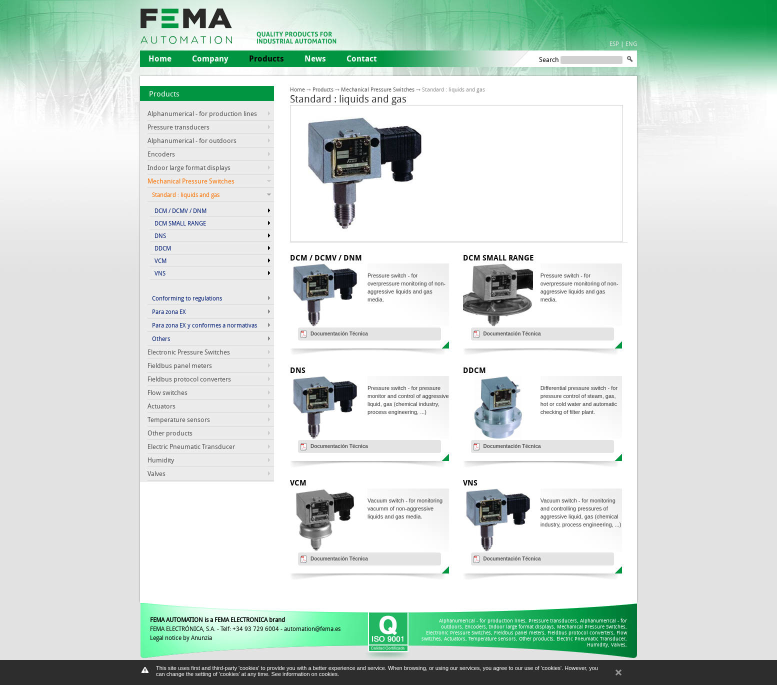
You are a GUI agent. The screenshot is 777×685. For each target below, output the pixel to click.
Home (160, 58)
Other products (170, 433)
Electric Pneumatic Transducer (191, 446)
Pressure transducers (179, 127)
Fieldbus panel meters (180, 365)
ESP (614, 44)
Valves (157, 473)
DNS (160, 236)
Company (210, 58)
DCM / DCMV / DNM (180, 210)
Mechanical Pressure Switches (377, 89)
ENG (631, 44)
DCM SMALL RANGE (180, 223)
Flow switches (168, 392)
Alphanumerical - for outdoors (192, 140)
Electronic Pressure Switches (189, 352)
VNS (160, 273)
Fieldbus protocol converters (189, 379)
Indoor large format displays (189, 167)
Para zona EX (169, 312)
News (315, 58)
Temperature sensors (179, 419)
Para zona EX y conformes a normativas (204, 325)
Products (164, 93)
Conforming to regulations (187, 298)
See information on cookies (304, 674)
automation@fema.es (312, 628)
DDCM (162, 248)
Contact (361, 58)
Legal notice (166, 638)
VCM (160, 260)
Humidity (161, 460)
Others (161, 338)
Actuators (162, 406)
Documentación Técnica (339, 333)
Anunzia (201, 638)
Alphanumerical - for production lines (202, 113)
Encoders (161, 154)
